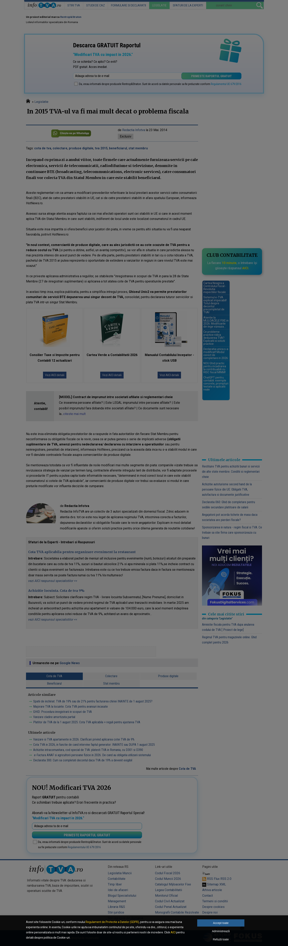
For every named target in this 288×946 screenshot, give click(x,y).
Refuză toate (221, 939)
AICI (173, 932)
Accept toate (221, 923)
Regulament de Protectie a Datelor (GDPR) (112, 922)
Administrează (221, 931)
